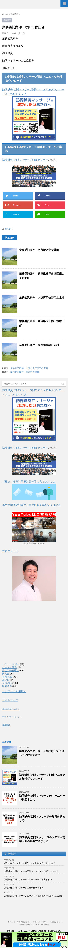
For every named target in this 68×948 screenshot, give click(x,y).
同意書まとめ (55, 922)
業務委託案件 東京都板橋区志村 (39, 345)
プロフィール (10, 551)
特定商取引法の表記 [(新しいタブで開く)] (10, 709)
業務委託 (9, 229)
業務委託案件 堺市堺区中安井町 (39, 249)
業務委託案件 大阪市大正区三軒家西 (29, 368)
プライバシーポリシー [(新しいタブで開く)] (11, 717)
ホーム (10, 922)
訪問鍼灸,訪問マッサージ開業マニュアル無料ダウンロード (31, 871)
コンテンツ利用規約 (14, 691)
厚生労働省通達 (10, 670)
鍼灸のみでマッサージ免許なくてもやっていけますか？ (29, 863)
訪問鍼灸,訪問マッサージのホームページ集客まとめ (28, 879)
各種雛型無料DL (25, 924)
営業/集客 (7, 676)
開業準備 (7, 686)
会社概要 (6, 725)
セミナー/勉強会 (10, 664)
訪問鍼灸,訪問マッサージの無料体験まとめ (24, 887)
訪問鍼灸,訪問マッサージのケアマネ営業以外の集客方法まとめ (33, 896)
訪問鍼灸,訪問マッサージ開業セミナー (25, 159)
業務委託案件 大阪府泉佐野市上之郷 (41, 297)
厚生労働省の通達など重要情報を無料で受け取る (31, 505)
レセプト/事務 (9, 667)
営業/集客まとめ (39, 922)
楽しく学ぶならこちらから (34, 543)
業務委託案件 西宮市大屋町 (24, 372)
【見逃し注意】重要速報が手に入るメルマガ (28, 481)
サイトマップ (10, 700)
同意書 (5, 673)
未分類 (5, 680)
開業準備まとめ (23, 922)
